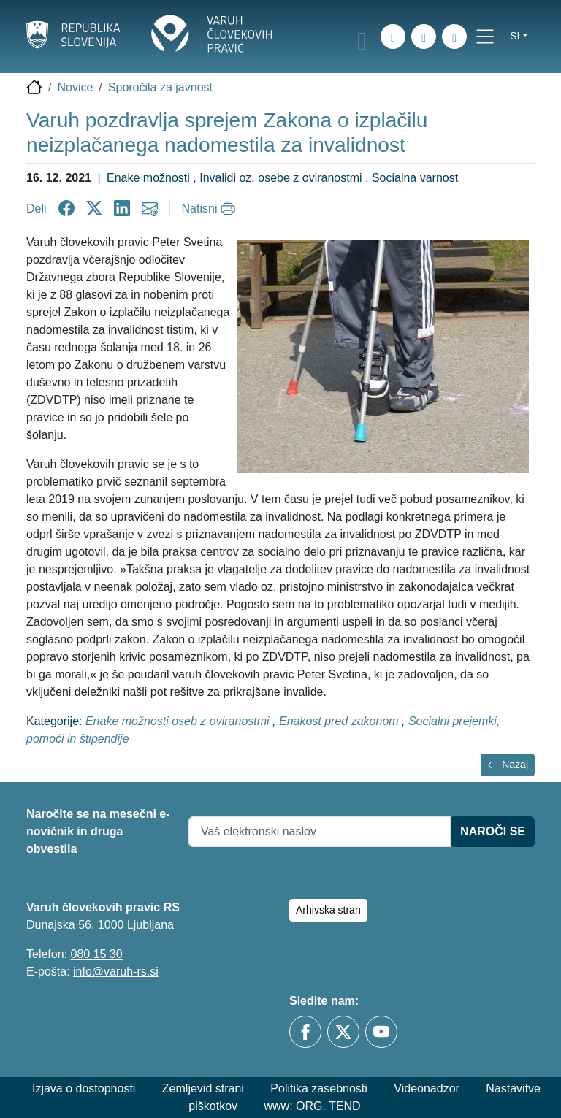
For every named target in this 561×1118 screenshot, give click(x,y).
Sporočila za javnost (160, 87)
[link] (362, 38)
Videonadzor (426, 1088)
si (514, 36)
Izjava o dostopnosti (83, 1088)
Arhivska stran (328, 910)
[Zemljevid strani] (423, 36)
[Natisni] (211, 209)
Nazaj (507, 765)
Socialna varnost (415, 178)
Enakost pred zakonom (340, 721)
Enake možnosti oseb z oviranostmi (178, 721)
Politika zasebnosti (318, 1088)
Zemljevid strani (203, 1088)
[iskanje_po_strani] (393, 36)
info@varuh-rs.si (116, 971)
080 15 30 (96, 954)
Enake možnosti (150, 178)
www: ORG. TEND (312, 1106)
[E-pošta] (454, 36)
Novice (75, 87)
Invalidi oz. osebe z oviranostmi (282, 178)
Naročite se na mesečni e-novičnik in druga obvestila (98, 831)
